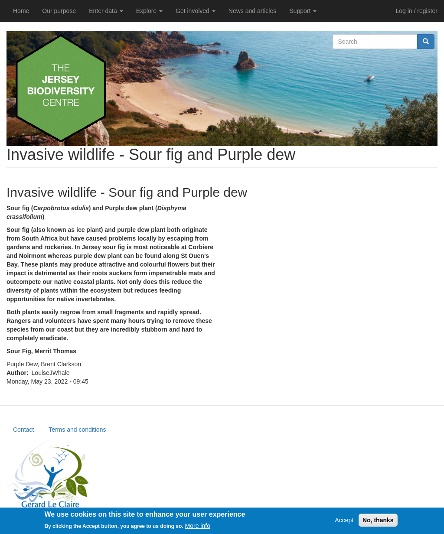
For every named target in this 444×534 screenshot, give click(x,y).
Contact (23, 429)
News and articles (253, 10)
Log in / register (417, 10)
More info (197, 527)
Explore (149, 10)
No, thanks (378, 521)
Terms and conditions (77, 429)
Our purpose (59, 10)
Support (303, 10)
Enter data (106, 10)
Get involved (195, 10)
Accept (344, 521)
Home (21, 10)
